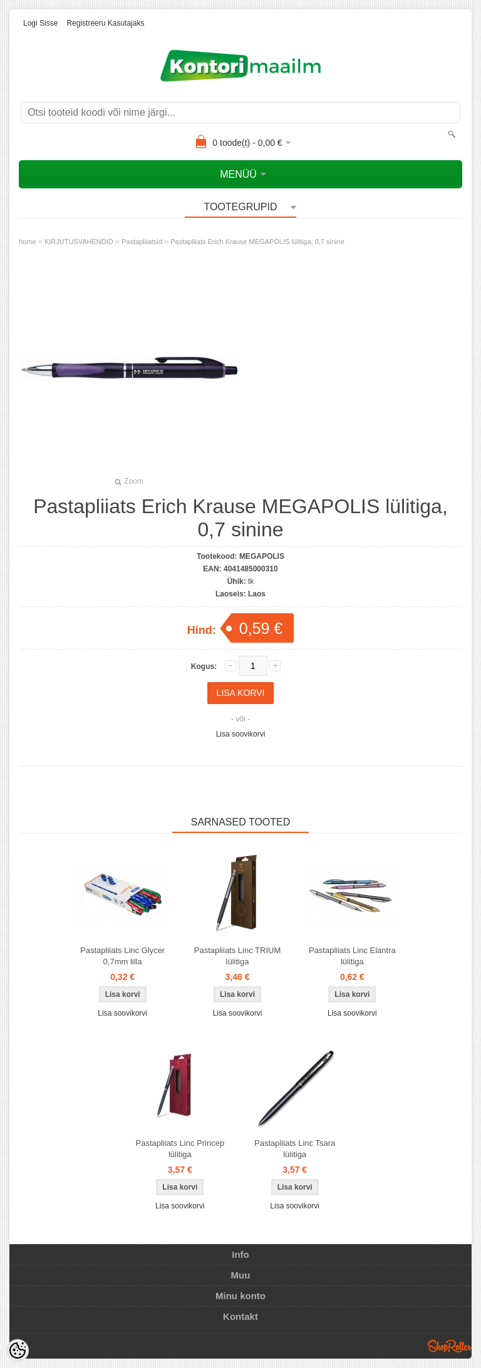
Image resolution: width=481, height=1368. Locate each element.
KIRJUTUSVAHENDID (78, 241)
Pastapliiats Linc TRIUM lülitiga (237, 956)
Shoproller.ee (450, 1346)
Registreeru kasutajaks (105, 23)
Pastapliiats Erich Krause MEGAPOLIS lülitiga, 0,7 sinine (257, 241)
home (27, 241)
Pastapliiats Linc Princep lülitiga (180, 1148)
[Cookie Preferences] (17, 1350)
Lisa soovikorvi (241, 734)
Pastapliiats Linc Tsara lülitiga (294, 1148)
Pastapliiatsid (142, 241)
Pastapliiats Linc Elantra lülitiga (352, 956)
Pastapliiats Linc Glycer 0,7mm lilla (122, 956)
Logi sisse (40, 23)
